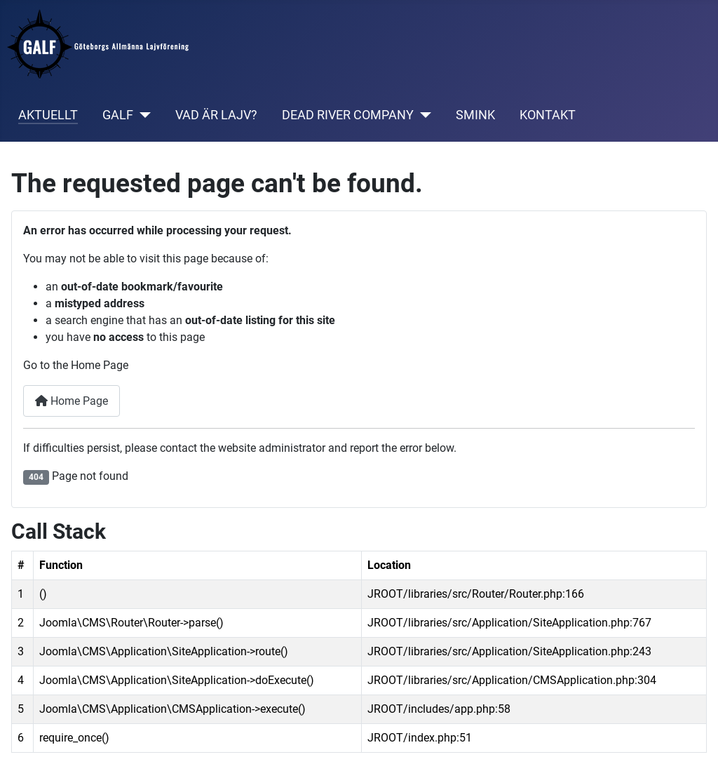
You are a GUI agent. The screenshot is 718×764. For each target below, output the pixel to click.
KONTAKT (548, 115)
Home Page (71, 401)
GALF (117, 115)
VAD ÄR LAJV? (216, 115)
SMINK (475, 115)
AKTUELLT (48, 115)
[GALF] (142, 115)
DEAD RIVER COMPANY (348, 115)
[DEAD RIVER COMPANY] (422, 115)
